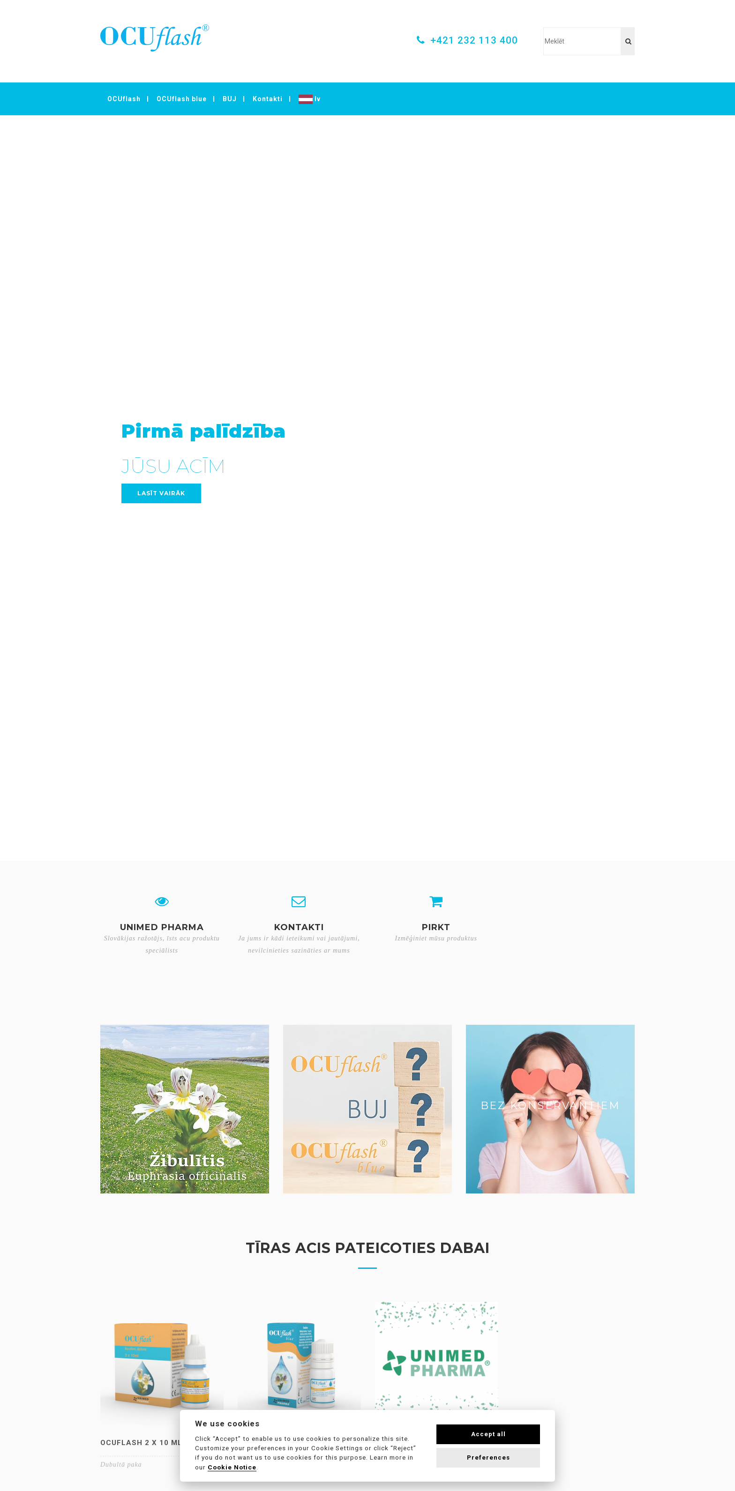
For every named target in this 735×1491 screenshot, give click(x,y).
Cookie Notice (232, 1467)
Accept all (488, 1434)
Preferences (488, 1457)
